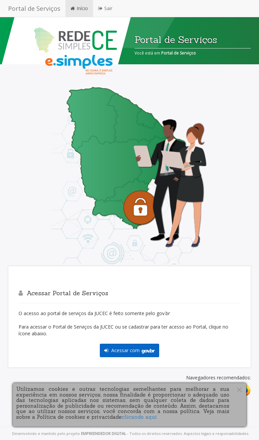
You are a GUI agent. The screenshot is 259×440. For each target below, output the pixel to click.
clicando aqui (139, 417)
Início (79, 8)
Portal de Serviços (34, 8)
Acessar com (129, 350)
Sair (105, 8)
